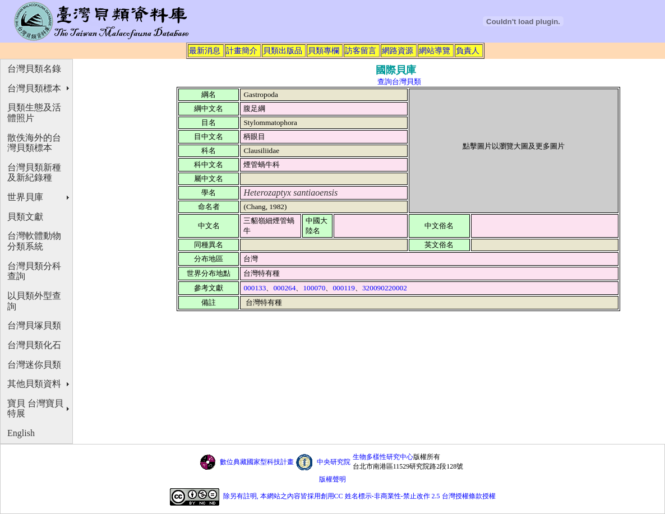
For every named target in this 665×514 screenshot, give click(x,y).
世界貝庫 (25, 197)
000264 (284, 288)
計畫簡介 (241, 50)
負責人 (467, 50)
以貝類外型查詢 (34, 301)
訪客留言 (360, 50)
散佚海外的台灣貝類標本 (34, 143)
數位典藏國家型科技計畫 (257, 462)
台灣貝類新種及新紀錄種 (34, 173)
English (21, 433)
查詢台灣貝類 (399, 81)
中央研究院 (333, 462)
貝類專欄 (323, 50)
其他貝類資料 (34, 383)
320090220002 (384, 288)
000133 (254, 288)
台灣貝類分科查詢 (34, 271)
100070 (314, 288)
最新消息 (204, 50)
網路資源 (397, 50)
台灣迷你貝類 (34, 364)
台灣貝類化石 (34, 345)
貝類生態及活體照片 (34, 113)
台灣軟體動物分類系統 (34, 241)
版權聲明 (332, 479)
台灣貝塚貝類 (34, 325)
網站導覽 (434, 50)
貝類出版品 (282, 50)
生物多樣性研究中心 (383, 457)
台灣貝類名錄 (34, 68)
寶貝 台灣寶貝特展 (35, 409)
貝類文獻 (25, 216)
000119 (343, 288)
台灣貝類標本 (34, 88)
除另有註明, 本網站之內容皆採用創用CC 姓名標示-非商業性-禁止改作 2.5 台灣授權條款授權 (359, 496)
